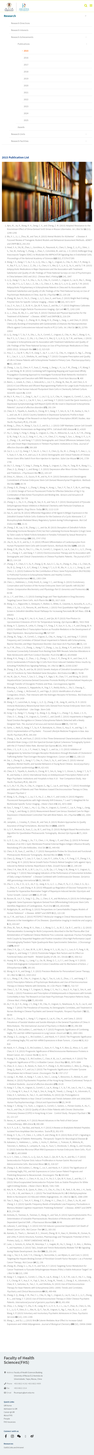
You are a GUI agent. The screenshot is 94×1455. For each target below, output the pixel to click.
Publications (24, 43)
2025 (26, 120)
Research (10, 16)
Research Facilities (19, 140)
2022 (26, 99)
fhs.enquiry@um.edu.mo (24, 1392)
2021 (26, 92)
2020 (26, 85)
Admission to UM (10, 1408)
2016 (26, 57)
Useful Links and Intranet (14, 1447)
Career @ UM (9, 1412)
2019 (26, 78)
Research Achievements (22, 37)
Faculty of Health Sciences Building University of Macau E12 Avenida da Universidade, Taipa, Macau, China (28, 1375)
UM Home (8, 1405)
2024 (26, 113)
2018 (26, 71)
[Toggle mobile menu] (91, 5)
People (7, 1418)
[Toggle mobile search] (85, 5)
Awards (21, 127)
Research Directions (20, 23)
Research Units (18, 134)
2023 (26, 106)
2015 (26, 50)
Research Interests (19, 30)
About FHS (8, 1415)
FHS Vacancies (10, 1422)
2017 (26, 64)
